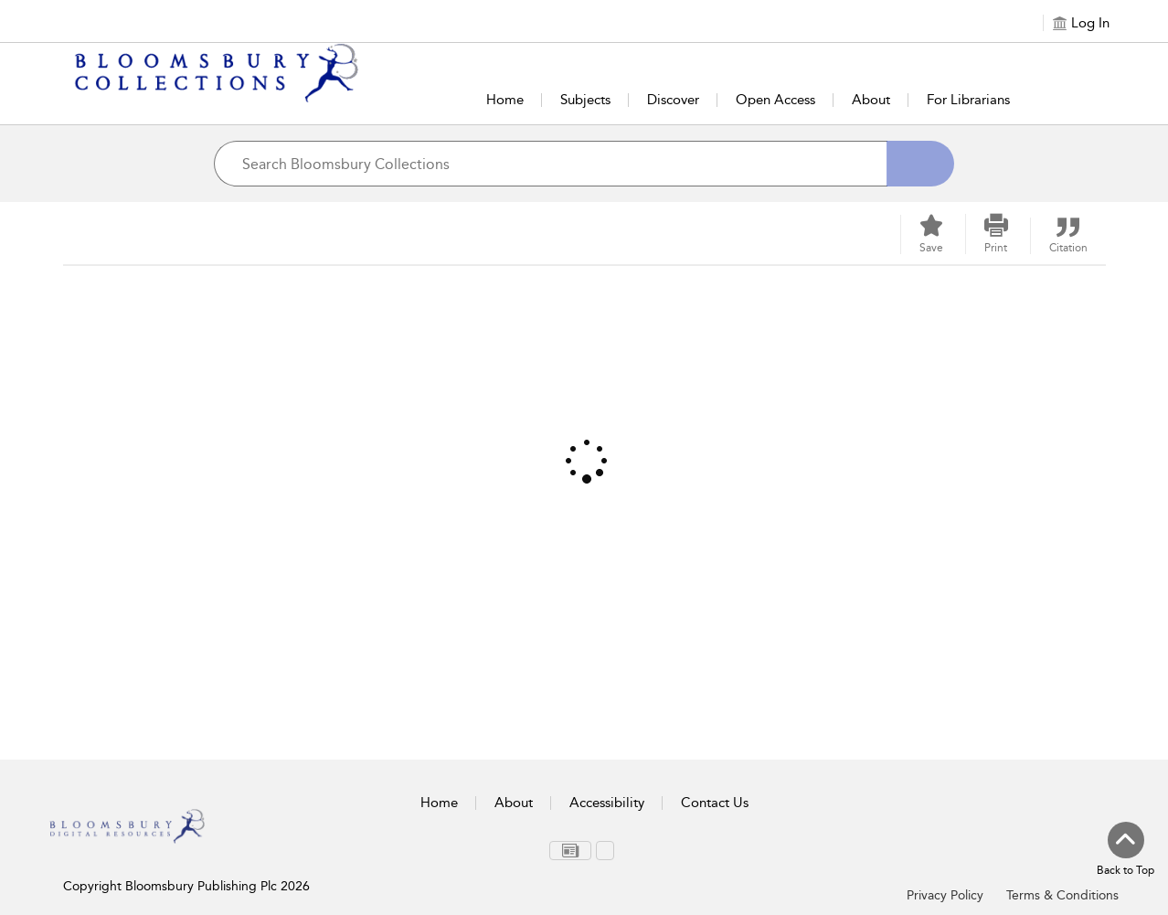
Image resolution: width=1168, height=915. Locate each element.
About (871, 99)
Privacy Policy (945, 895)
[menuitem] (570, 850)
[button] (996, 234)
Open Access (775, 99)
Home (505, 99)
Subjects (585, 99)
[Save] (931, 234)
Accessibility (606, 802)
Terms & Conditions (1062, 895)
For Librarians (968, 99)
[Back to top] (1125, 850)
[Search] (920, 163)
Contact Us (715, 802)
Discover (673, 99)
